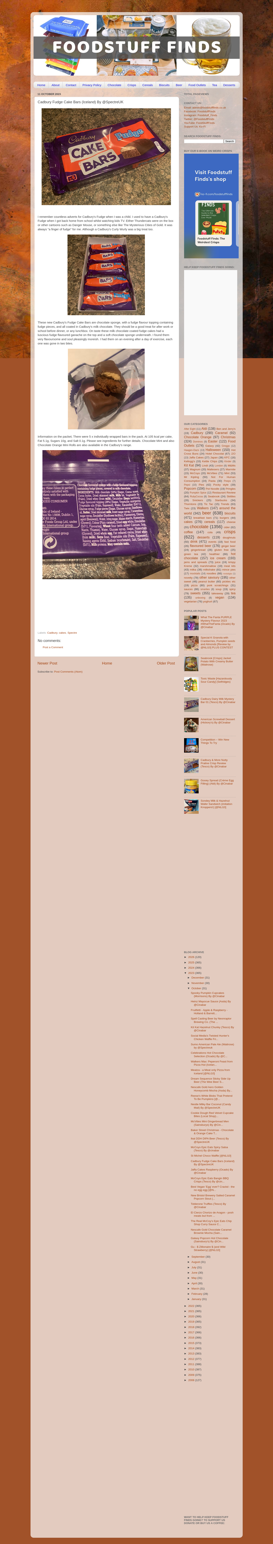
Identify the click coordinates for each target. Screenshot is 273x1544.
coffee (188, 532)
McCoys (195, 473)
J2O (233, 453)
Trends (225, 504)
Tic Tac (208, 504)
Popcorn (190, 488)
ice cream (218, 558)
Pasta (212, 480)
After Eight (190, 429)
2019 (191, 1321)
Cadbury (52, 632)
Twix (187, 508)
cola (210, 532)
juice (217, 562)
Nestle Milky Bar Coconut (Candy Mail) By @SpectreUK (211, 1106)
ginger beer (228, 546)
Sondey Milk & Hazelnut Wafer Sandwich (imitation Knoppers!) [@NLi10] (216, 804)
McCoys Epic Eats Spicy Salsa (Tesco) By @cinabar (209, 1149)
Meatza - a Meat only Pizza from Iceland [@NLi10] (210, 1071)
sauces (188, 589)
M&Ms (231, 465)
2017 (191, 1332)
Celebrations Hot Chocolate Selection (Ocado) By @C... (209, 1054)
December (198, 977)
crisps (229, 531)
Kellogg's (189, 461)
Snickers (197, 500)
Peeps (227, 481)
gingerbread (198, 549)
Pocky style (220, 484)
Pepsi (187, 484)
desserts (203, 537)
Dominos (198, 441)
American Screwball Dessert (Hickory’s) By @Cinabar (218, 721)
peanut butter (206, 581)
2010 (191, 1369)
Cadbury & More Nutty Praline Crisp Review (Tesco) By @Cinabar (214, 763)
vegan (219, 597)
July (194, 1267)
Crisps (132, 85)
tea (233, 593)
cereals (209, 522)
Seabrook (214, 496)
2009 (191, 1374)
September (199, 1256)
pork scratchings (217, 585)
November (198, 983)
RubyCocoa (196, 496)
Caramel (221, 433)
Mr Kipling (191, 477)
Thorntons (190, 504)
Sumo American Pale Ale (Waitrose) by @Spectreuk (212, 1046)
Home (41, 85)
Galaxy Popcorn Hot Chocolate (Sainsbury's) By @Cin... (209, 1240)
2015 (191, 1343)
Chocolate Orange (198, 437)
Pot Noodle (212, 488)
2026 (191, 957)
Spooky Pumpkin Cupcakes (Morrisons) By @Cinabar (208, 994)
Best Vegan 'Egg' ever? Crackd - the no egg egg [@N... (213, 1188)
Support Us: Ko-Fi (195, 126)
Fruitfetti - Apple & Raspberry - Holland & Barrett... (209, 1012)
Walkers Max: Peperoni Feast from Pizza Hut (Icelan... (212, 1063)
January (197, 1299)
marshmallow (208, 566)
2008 (191, 1380)
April (195, 1283)
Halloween (213, 450)
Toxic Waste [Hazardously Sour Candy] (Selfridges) (216, 680)
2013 (191, 1353)
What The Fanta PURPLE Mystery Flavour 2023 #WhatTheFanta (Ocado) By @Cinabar (218, 622)
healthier (214, 554)
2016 (191, 1337)
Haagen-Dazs (191, 450)
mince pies (229, 569)
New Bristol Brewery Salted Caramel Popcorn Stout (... (213, 1197)
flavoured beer (200, 546)
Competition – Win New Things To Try (215, 741)
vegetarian (190, 601)
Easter (213, 441)
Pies (201, 484)
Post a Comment (53, 647)
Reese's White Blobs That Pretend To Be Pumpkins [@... (211, 1097)
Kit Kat (189, 465)
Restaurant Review (224, 492)
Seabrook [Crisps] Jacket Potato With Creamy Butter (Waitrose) (217, 661)
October (197, 988)
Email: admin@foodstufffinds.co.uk (205, 107)
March (196, 1288)
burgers (224, 517)
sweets (195, 593)
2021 (191, 1311)
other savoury (209, 577)
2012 (191, 1358)
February (197, 1293)
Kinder (227, 461)
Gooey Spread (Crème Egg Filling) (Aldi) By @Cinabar (217, 782)
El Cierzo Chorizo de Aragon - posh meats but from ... (212, 1214)
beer (206, 512)
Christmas (228, 437)
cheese (231, 522)
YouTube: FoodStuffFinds (199, 122)
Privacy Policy (91, 85)
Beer (179, 85)
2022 (191, 1305)
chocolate (199, 526)
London (219, 465)
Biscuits (164, 85)
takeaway (217, 593)
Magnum (195, 469)
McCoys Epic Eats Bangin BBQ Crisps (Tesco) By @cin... (210, 1180)
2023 (191, 972)
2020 (191, 1316)
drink (193, 541)
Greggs (226, 445)
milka (193, 569)
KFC (227, 457)
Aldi (204, 428)
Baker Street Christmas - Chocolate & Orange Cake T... (212, 1132)
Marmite (231, 469)
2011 (191, 1364)
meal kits (229, 566)
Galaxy (209, 445)
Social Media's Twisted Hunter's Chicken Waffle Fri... (210, 1037)
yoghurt (207, 601)
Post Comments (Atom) (68, 671)
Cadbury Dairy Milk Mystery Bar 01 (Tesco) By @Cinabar (218, 700)
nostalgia (227, 573)
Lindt (205, 465)
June (195, 1272)
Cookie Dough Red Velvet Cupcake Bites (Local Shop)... (212, 1114)
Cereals (147, 85)
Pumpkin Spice (198, 492)
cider (227, 527)
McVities (212, 473)
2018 (191, 1327)
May (194, 1277)
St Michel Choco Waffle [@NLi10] (211, 1155)
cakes (62, 632)
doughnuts (229, 537)
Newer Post (47, 663)
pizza (194, 585)
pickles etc (228, 581)
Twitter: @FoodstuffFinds (199, 119)
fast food (230, 541)
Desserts (229, 85)
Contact (71, 85)
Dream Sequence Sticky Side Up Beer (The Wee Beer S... (211, 1080)
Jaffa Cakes (196, 457)
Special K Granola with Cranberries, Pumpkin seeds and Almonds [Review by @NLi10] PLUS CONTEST (218, 642)
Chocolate (114, 85)
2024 (191, 967)
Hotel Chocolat (215, 453)
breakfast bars (202, 517)
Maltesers (213, 469)
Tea (214, 85)
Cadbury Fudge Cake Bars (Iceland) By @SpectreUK (212, 1163)
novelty (188, 577)
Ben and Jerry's (225, 428)
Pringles (231, 488)
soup (218, 589)
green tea (191, 554)
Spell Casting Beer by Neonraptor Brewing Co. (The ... (211, 1020)
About (55, 85)
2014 (191, 1348)
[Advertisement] (98, 603)
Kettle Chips (209, 461)
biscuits (230, 513)
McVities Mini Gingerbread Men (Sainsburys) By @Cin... (210, 1123)
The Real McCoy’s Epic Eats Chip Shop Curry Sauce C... (211, 1223)
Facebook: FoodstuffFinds (200, 111)
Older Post (166, 663)
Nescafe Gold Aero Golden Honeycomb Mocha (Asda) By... (211, 1089)
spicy (232, 589)
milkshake (209, 569)
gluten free (221, 549)
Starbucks (221, 500)
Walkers (203, 508)
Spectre (72, 632)
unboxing (200, 597)
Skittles (231, 496)
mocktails (195, 573)
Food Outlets (197, 85)
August (196, 1261)
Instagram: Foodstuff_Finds (200, 115)
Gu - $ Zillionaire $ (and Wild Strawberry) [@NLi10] (208, 1248)
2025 (191, 962)
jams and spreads (195, 562)
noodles (211, 573)
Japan (214, 457)
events (212, 541)
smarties (205, 589)
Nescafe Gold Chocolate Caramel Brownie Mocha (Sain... (211, 1231)
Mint (227, 473)
